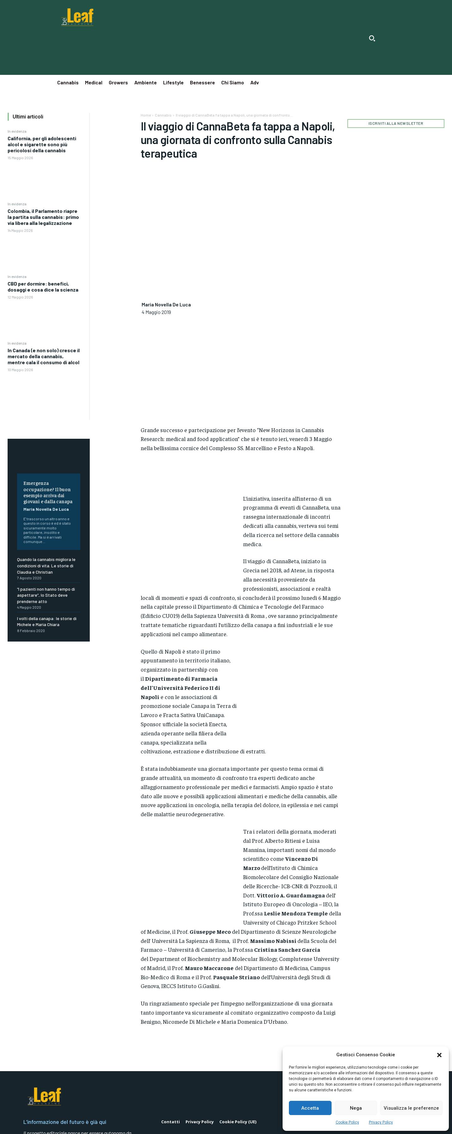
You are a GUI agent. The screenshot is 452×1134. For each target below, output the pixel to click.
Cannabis (163, 115)
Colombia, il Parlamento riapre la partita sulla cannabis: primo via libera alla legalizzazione (43, 217)
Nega (356, 1108)
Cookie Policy (347, 1122)
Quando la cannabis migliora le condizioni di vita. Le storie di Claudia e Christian (46, 565)
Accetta (310, 1108)
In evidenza (17, 131)
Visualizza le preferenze (411, 1108)
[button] (439, 1055)
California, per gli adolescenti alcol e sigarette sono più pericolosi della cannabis (42, 144)
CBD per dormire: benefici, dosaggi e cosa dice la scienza (43, 286)
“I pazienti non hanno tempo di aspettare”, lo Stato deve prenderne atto (46, 595)
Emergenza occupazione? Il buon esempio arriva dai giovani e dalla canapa (47, 492)
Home (146, 115)
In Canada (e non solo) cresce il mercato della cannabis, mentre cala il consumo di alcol (44, 356)
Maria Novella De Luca (46, 509)
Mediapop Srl (39, 1124)
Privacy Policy (381, 1122)
